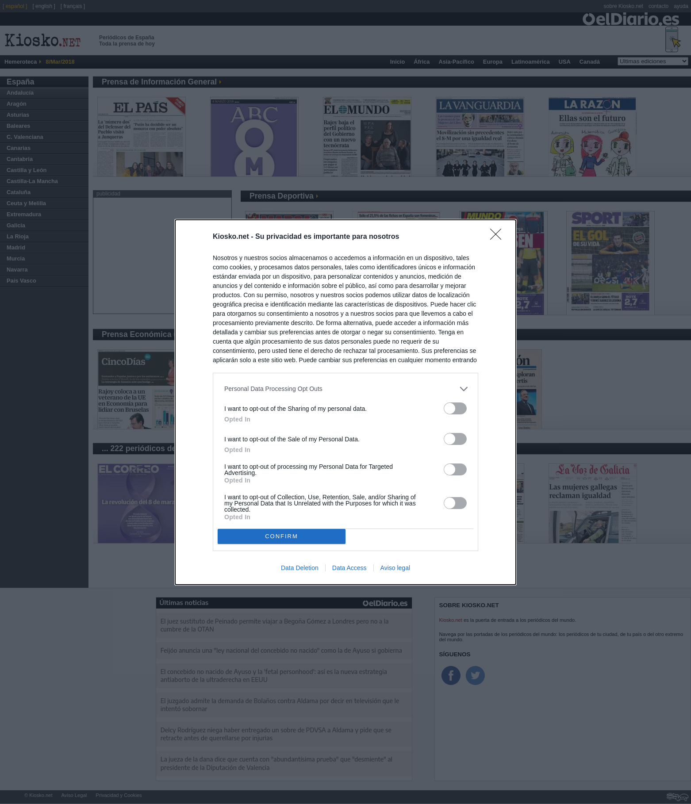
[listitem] (345, 389)
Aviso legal (395, 567)
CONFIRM (281, 536)
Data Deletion (300, 567)
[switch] (455, 408)
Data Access (349, 567)
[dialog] (345, 402)
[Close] (498, 237)
